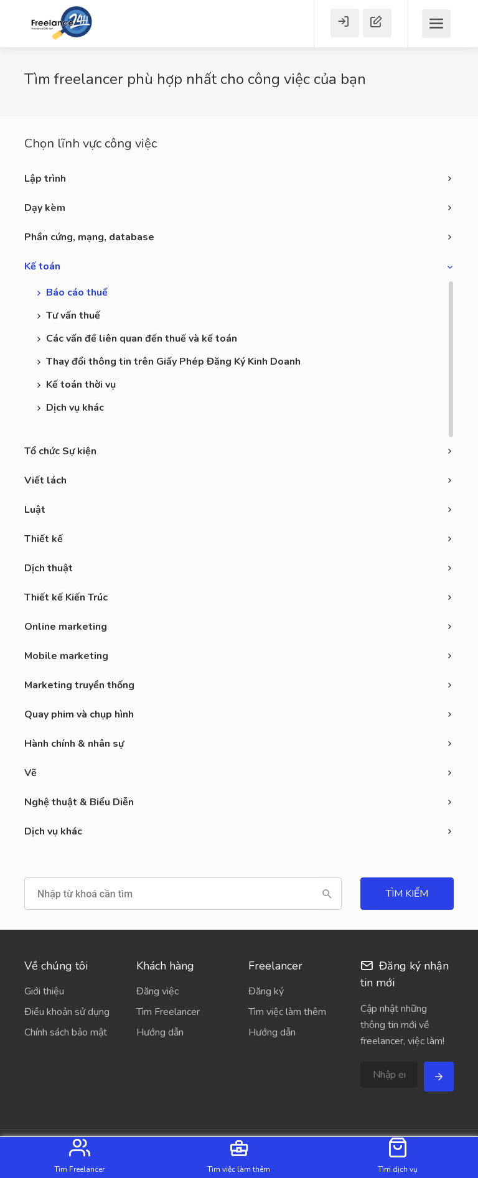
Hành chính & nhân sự (74, 743)
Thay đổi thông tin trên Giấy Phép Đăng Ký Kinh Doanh (173, 361)
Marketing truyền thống (79, 685)
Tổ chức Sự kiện (60, 451)
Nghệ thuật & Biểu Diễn (79, 802)
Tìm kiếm (407, 893)
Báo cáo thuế (77, 292)
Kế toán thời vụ (81, 384)
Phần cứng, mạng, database (89, 237)
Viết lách (45, 480)
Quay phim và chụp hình (79, 714)
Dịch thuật (48, 568)
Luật (34, 510)
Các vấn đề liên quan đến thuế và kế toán (141, 338)
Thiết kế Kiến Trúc (66, 597)
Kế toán (42, 266)
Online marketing (65, 626)
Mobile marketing (66, 656)
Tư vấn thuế (73, 315)
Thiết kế (43, 539)
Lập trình (45, 178)
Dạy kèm (44, 208)
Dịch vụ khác (75, 407)
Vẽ (30, 773)
